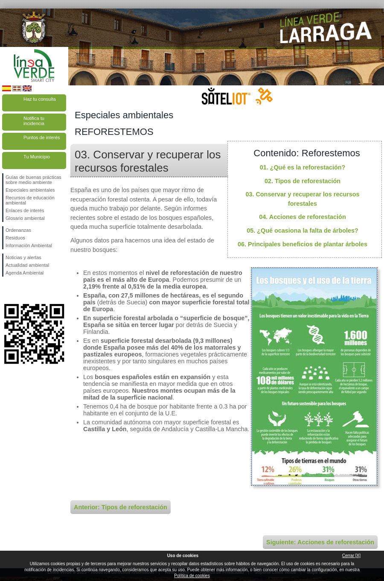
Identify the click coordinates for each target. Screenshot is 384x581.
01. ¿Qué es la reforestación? (303, 167)
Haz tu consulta (39, 99)
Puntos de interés (41, 137)
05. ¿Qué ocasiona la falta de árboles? (302, 230)
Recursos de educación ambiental (30, 200)
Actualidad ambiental (27, 265)
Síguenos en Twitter (21, 290)
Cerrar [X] (351, 555)
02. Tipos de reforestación (302, 181)
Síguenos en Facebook (7, 290)
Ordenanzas (18, 230)
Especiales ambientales (30, 190)
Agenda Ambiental (25, 272)
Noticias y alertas (23, 257)
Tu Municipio (36, 156)
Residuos (15, 237)
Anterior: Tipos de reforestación (120, 507)
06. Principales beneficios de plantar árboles (302, 244)
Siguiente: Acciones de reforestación (320, 542)
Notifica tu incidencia (33, 121)
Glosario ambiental (25, 218)
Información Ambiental (29, 245)
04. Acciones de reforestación (302, 216)
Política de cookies (191, 575)
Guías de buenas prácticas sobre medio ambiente (33, 180)
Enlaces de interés (25, 210)
